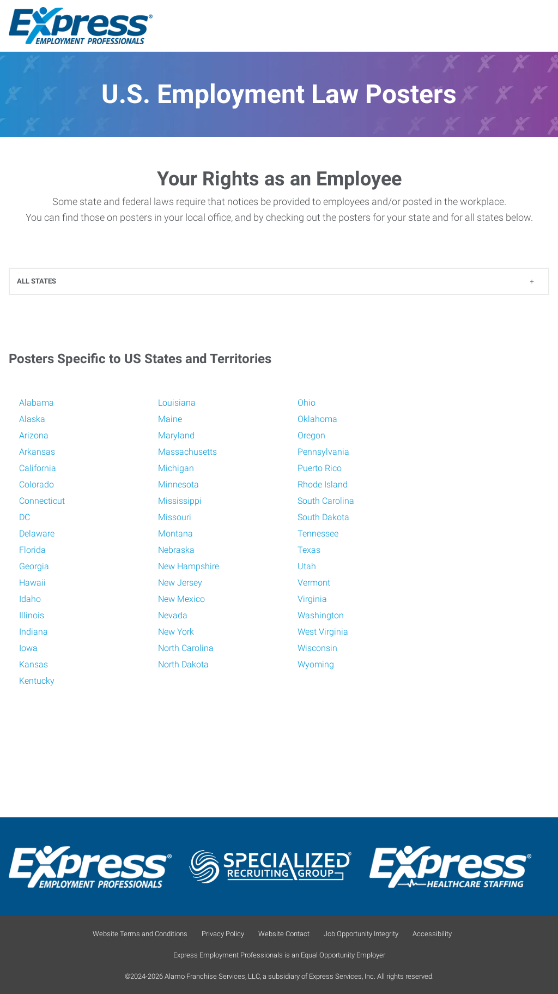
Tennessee (318, 533)
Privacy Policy (223, 934)
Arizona (33, 435)
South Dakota (323, 517)
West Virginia (323, 631)
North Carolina (186, 648)
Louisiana (177, 402)
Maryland (176, 435)
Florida (32, 550)
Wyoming (316, 664)
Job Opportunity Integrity (361, 934)
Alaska (32, 419)
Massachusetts (187, 452)
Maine (170, 419)
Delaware (36, 533)
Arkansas (37, 452)
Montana (175, 533)
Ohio (307, 402)
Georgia (34, 566)
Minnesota (178, 484)
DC (24, 517)
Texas (309, 550)
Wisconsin (317, 648)
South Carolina (326, 501)
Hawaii (32, 582)
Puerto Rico (320, 468)
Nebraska (176, 550)
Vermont (314, 582)
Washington (321, 615)
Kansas (33, 664)
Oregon (311, 435)
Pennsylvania (323, 452)
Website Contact (284, 934)
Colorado (36, 484)
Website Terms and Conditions (140, 934)
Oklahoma (317, 419)
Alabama (36, 402)
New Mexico (181, 599)
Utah (307, 566)
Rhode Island (323, 484)
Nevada (172, 615)
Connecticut (42, 501)
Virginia (312, 599)
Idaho (30, 599)
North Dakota (183, 664)
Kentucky (36, 681)
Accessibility (432, 934)
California (37, 468)
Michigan (176, 468)
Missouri (174, 517)
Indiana (33, 631)
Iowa (28, 648)
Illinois (31, 615)
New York (176, 631)
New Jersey (180, 582)
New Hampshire (188, 566)
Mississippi (180, 501)
